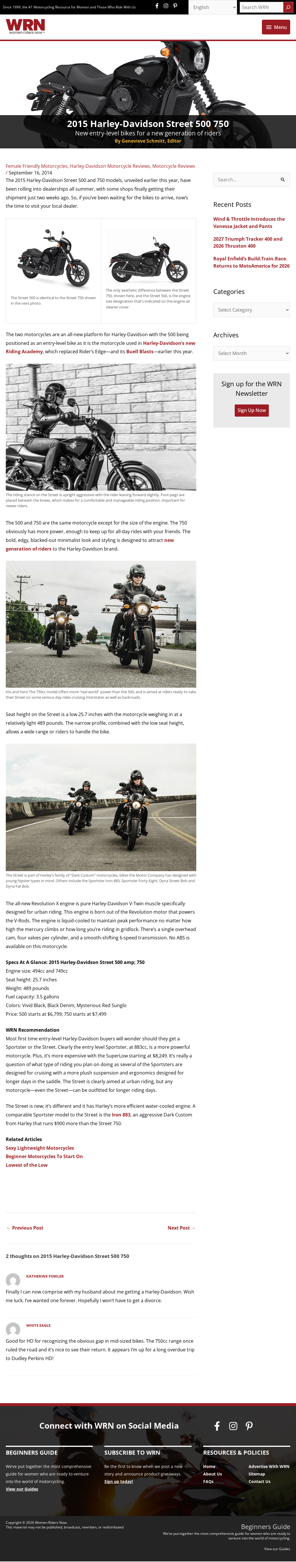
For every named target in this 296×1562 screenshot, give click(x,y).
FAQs (208, 1482)
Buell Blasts (139, 352)
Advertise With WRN (269, 1467)
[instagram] (167, 5)
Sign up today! (118, 1482)
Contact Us (260, 1482)
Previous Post (24, 1228)
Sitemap (257, 1474)
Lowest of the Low (27, 1165)
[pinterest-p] (176, 5)
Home (209, 1467)
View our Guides (22, 1489)
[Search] (288, 7)
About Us (212, 1474)
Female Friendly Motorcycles (37, 166)
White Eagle (38, 1326)
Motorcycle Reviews (173, 166)
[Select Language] (212, 7)
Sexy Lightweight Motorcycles (40, 1148)
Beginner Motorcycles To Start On (44, 1157)
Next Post (182, 1228)
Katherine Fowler (45, 1276)
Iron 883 (121, 1115)
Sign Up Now (252, 410)
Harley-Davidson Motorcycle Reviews (110, 166)
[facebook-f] (158, 5)
